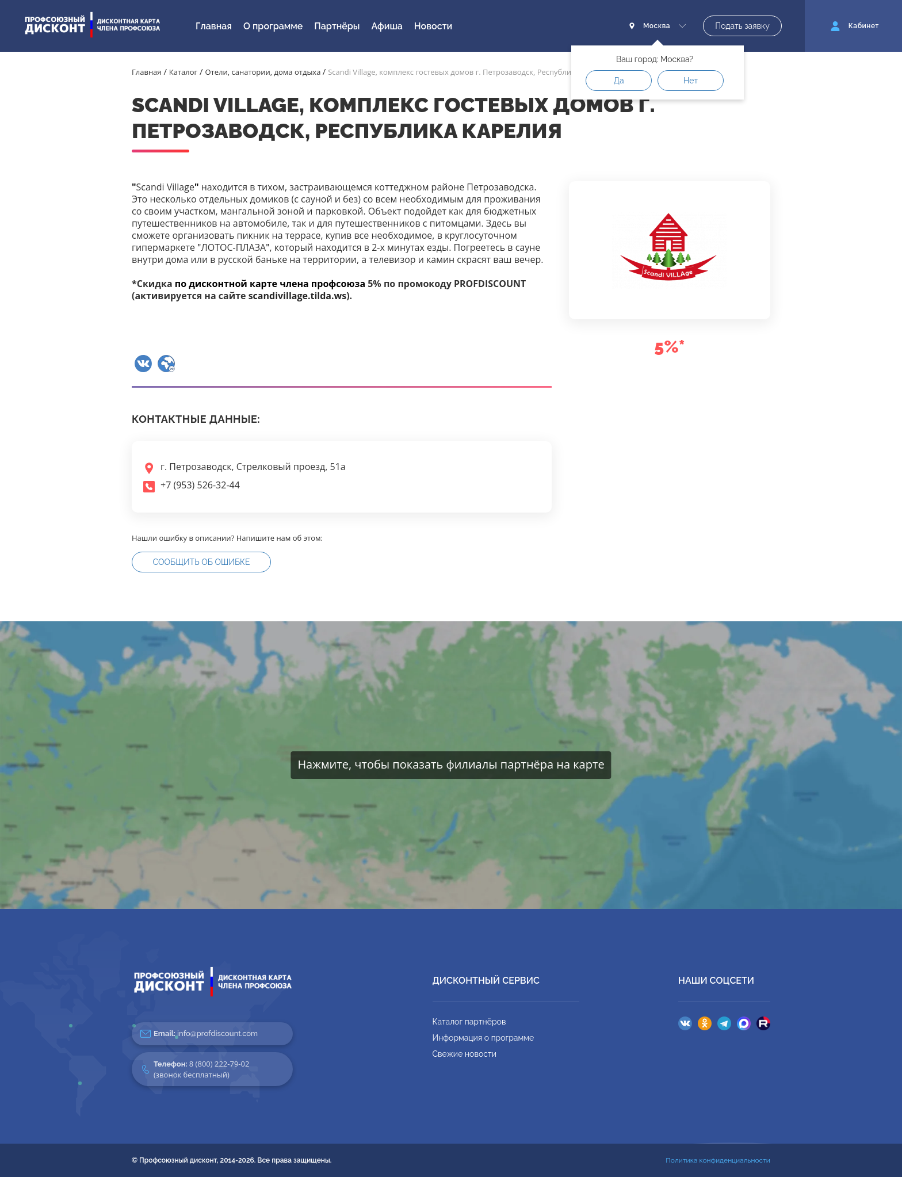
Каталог (183, 72)
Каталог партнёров (469, 1021)
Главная (214, 26)
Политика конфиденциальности (718, 1160)
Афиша (387, 26)
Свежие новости (464, 1053)
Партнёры (337, 26)
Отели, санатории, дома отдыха (264, 72)
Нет (690, 80)
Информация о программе (483, 1037)
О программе (273, 26)
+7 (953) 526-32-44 (200, 485)
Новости (433, 26)
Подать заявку (742, 25)
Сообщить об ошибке (201, 562)
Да (618, 80)
